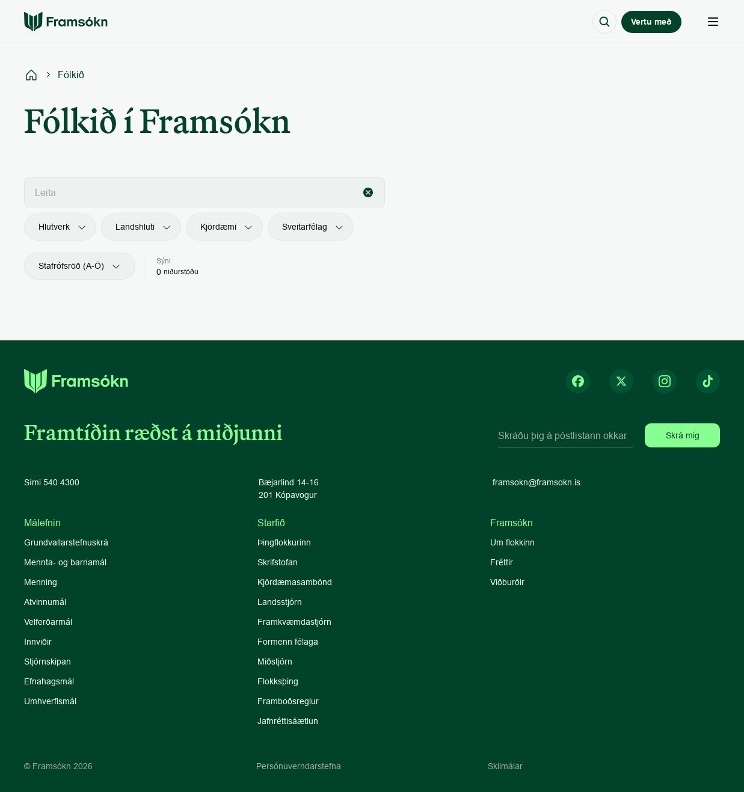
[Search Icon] (604, 22)
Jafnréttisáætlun (287, 721)
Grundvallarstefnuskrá (66, 542)
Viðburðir (507, 582)
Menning (40, 582)
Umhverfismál (50, 701)
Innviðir (38, 641)
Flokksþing (277, 681)
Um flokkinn (512, 542)
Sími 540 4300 (51, 482)
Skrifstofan (277, 562)
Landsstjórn (279, 602)
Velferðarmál (48, 622)
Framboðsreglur (288, 701)
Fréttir (501, 562)
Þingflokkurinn (284, 542)
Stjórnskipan (47, 661)
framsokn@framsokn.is (536, 482)
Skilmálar (505, 766)
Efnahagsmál (49, 681)
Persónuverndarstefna (298, 766)
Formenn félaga (287, 641)
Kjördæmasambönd (294, 582)
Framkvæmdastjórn (294, 622)
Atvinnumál (45, 602)
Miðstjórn (274, 661)
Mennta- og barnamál (66, 562)
